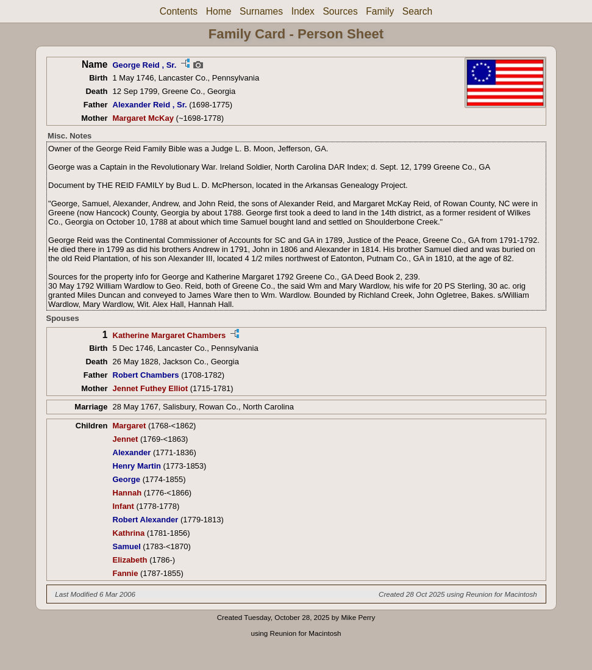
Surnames (261, 11)
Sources (340, 11)
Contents (179, 11)
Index (303, 11)
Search (417, 11)
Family (380, 11)
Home (219, 11)
